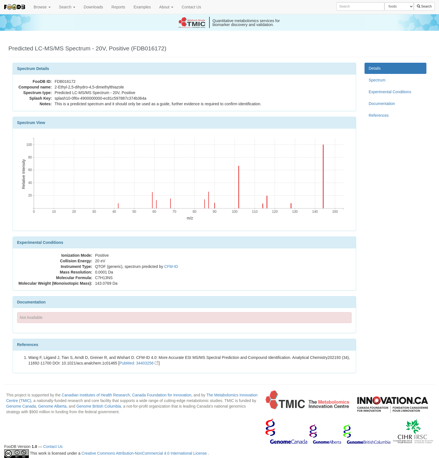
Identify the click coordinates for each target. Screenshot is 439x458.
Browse (42, 7)
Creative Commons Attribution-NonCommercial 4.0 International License (144, 453)
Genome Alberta (52, 406)
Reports (118, 7)
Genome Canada (21, 406)
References (379, 115)
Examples (142, 7)
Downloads (93, 7)
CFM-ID (171, 266)
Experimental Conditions (390, 92)
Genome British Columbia (98, 406)
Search (67, 7)
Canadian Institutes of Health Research (96, 395)
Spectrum (377, 80)
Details (375, 68)
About (166, 7)
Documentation (382, 103)
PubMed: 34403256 (138, 363)
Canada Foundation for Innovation (162, 395)
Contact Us (191, 7)
